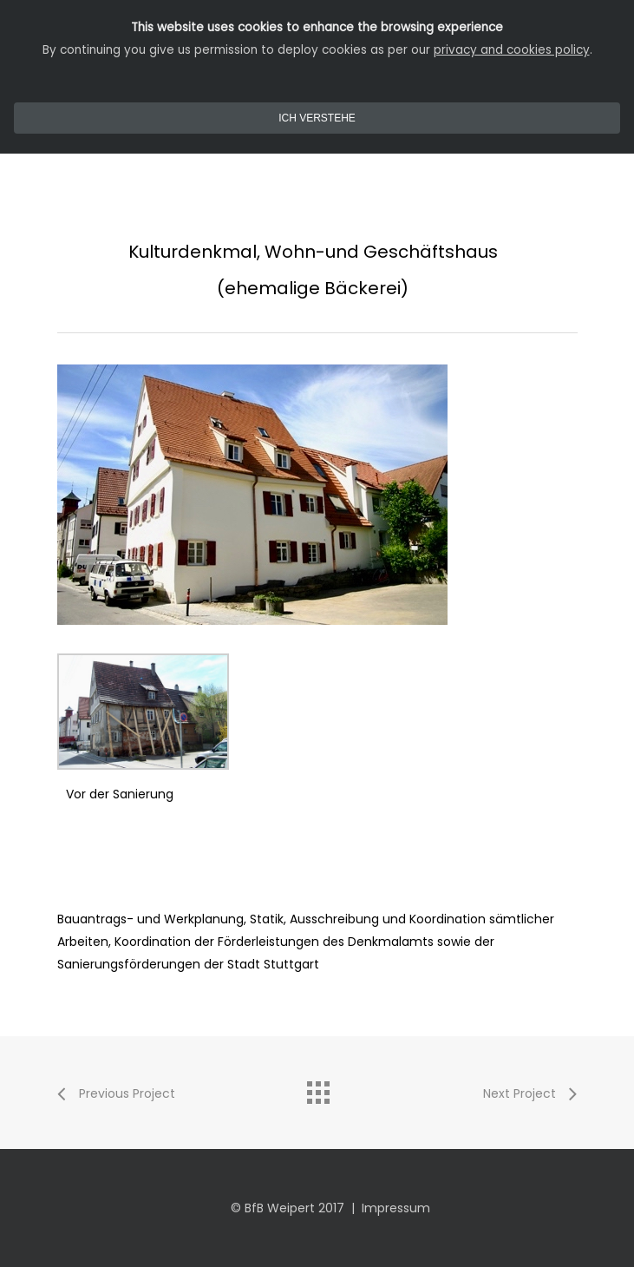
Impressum (396, 1208)
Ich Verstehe (317, 118)
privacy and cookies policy (512, 50)
